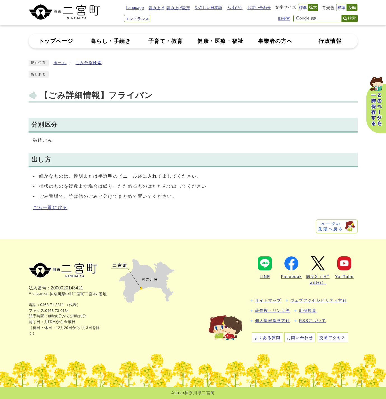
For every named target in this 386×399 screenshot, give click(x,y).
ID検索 (284, 18)
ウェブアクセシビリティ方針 (318, 300)
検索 (352, 18)
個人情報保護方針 (272, 320)
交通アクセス (332, 337)
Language (135, 7)
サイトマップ (268, 300)
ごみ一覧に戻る (50, 207)
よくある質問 (267, 337)
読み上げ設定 (178, 8)
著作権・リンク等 (272, 310)
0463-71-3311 (52, 305)
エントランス (137, 19)
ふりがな (235, 7)
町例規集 (307, 310)
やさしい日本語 (208, 7)
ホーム (60, 63)
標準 (303, 7)
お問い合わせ (259, 7)
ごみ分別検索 (89, 63)
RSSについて (312, 320)
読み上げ (156, 8)
